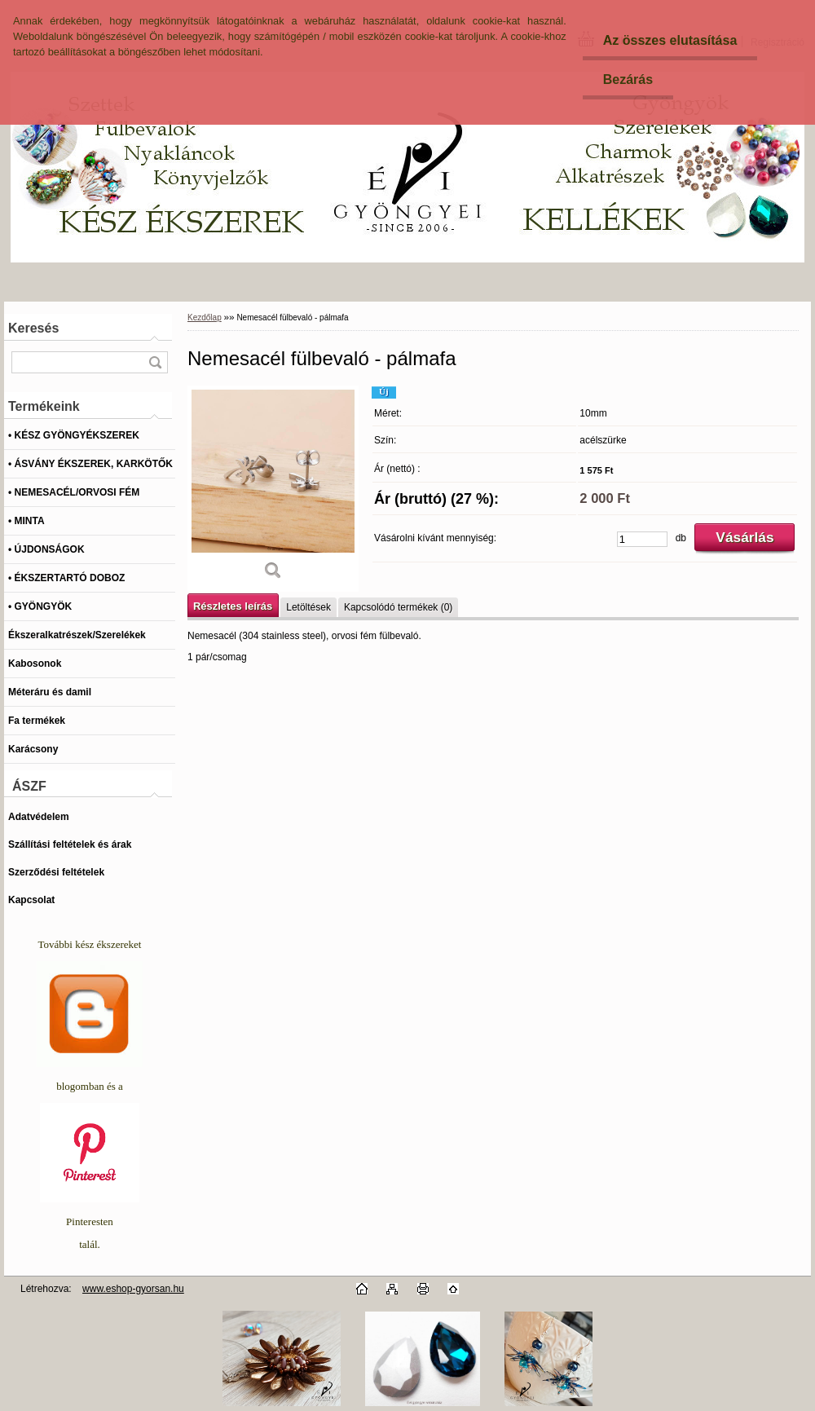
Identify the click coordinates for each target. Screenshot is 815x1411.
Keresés (33, 328)
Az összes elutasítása (670, 40)
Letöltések (308, 607)
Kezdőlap (204, 317)
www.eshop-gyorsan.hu (133, 1288)
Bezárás (628, 79)
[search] (155, 362)
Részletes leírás (232, 606)
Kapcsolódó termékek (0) (398, 607)
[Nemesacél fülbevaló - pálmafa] (273, 488)
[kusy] (642, 539)
